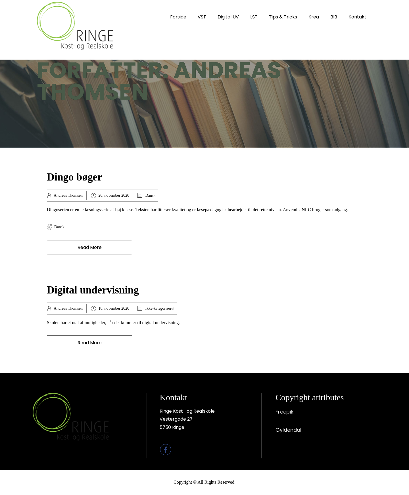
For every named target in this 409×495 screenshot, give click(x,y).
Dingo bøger (74, 177)
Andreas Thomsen (68, 195)
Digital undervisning (93, 290)
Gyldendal (288, 429)
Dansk (150, 195)
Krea (313, 17)
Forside (178, 17)
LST (254, 17)
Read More (90, 247)
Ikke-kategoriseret (159, 308)
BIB (333, 17)
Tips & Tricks (283, 17)
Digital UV (228, 17)
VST (202, 17)
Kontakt (357, 17)
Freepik (284, 411)
